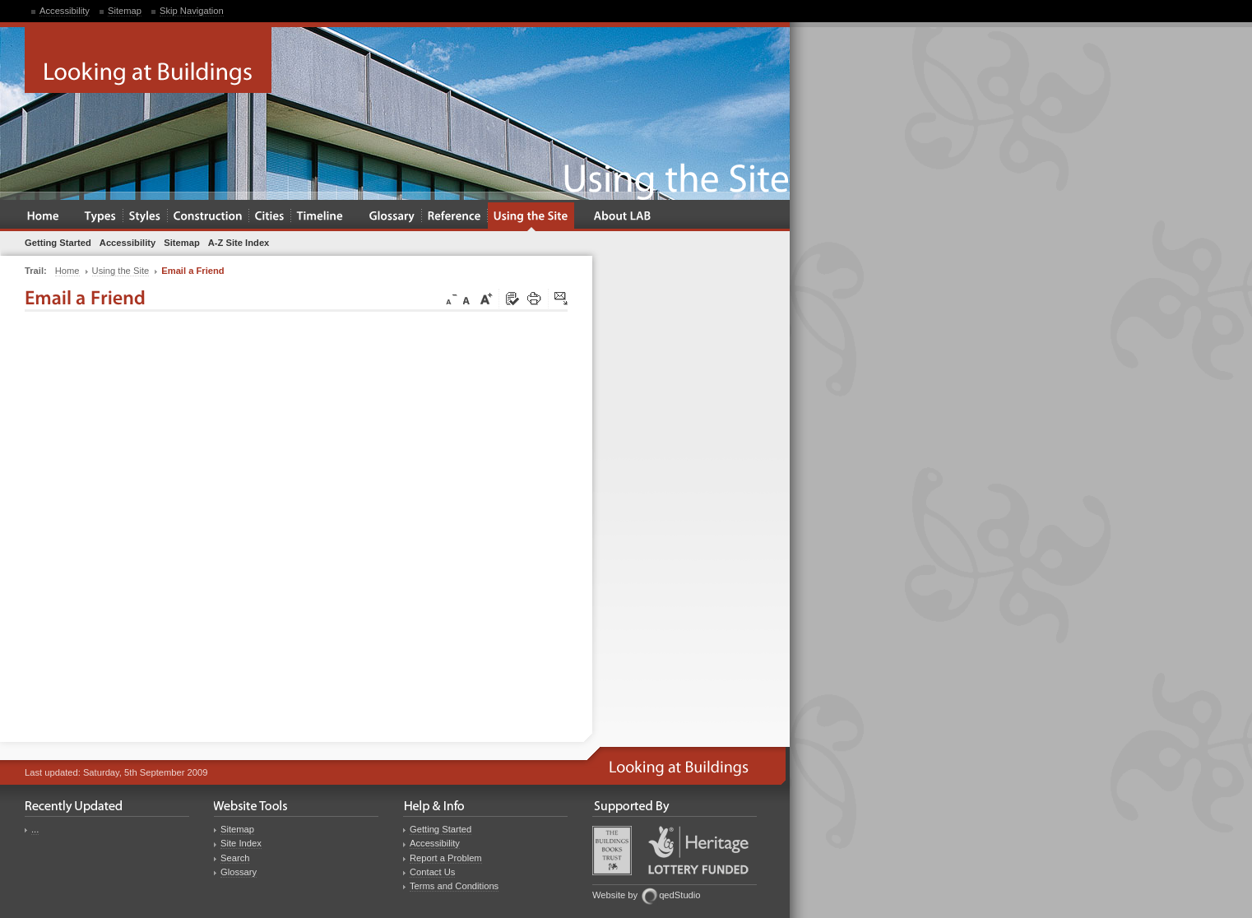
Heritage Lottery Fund (698, 850)
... (35, 829)
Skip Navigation (192, 11)
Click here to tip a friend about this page (562, 299)
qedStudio (679, 895)
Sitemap (124, 11)
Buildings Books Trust (612, 850)
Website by (615, 895)
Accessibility (64, 11)
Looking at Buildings (148, 60)
